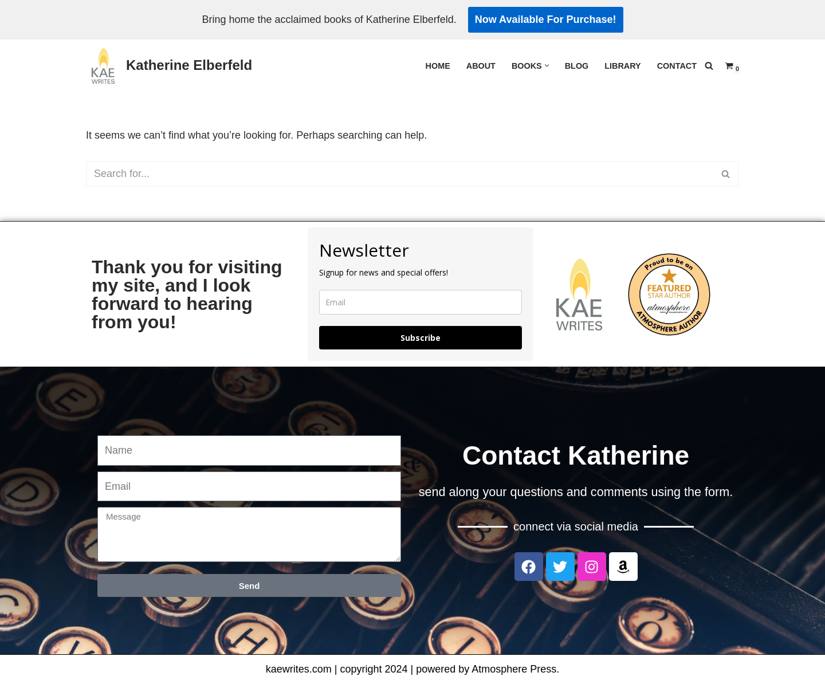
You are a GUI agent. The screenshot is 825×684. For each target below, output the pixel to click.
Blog (577, 65)
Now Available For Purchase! (545, 19)
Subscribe (420, 337)
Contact (677, 65)
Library (622, 65)
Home (438, 65)
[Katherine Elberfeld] (169, 66)
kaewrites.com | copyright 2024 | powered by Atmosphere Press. (413, 669)
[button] (547, 66)
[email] (420, 302)
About (481, 65)
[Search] (709, 65)
